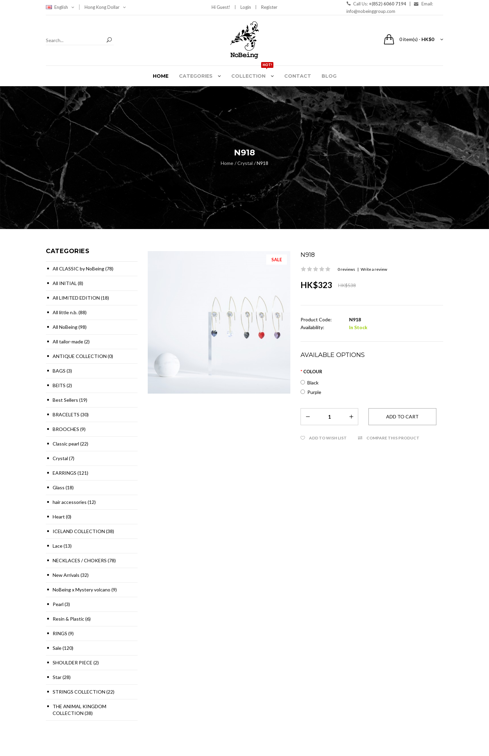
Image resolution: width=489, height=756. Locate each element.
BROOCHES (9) (69, 429)
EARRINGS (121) (70, 473)
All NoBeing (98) (70, 327)
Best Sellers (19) (70, 400)
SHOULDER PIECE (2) (76, 662)
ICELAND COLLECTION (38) (83, 531)
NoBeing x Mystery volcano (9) (85, 589)
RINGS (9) (63, 633)
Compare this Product (392, 437)
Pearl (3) (61, 604)
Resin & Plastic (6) (72, 619)
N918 (262, 163)
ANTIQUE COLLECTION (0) (83, 356)
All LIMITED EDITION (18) (81, 298)
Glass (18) (63, 487)
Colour (312, 371)
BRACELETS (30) (71, 414)
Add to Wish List (328, 437)
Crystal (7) (63, 458)
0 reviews (346, 269)
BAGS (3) (62, 371)
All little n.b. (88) (70, 312)
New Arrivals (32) (71, 575)
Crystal (245, 163)
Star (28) (62, 677)
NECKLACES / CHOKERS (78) (84, 560)
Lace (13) (62, 546)
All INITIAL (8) (68, 283)
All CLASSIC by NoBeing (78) (83, 268)
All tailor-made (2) (71, 341)
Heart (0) (62, 516)
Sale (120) (63, 648)
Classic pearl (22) (70, 444)
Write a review (374, 269)
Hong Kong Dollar (105, 7)
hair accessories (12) (74, 502)
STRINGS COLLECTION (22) (83, 692)
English (64, 7)
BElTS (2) (62, 385)
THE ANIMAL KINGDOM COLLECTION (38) (79, 709)
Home (227, 163)
